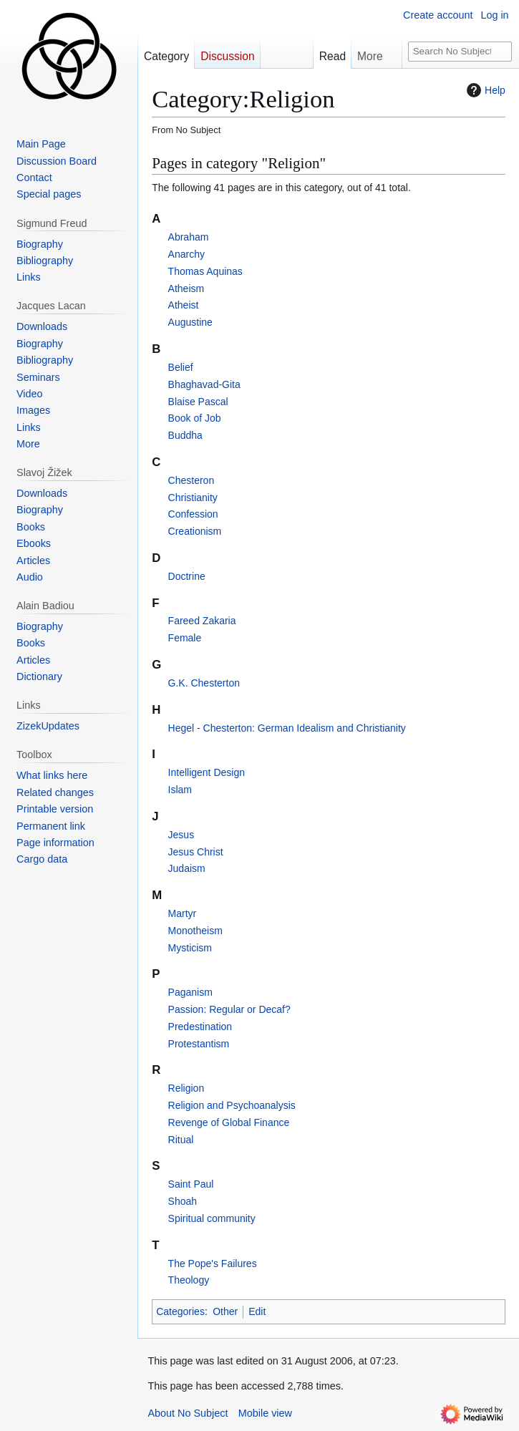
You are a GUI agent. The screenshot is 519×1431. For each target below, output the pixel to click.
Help (484, 90)
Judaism (186, 868)
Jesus (181, 834)
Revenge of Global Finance (229, 1122)
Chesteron (191, 480)
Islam (180, 789)
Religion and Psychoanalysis (232, 1105)
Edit (257, 1311)
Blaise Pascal (198, 401)
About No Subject (187, 1413)
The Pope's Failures (212, 1263)
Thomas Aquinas (205, 271)
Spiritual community (212, 1218)
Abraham (188, 237)
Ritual (181, 1139)
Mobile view (265, 1413)
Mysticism (190, 948)
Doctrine (186, 576)
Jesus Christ (195, 852)
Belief (180, 367)
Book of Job (194, 418)
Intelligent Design (206, 772)
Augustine (190, 322)
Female (185, 638)
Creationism (195, 531)
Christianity (193, 497)
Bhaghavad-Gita (204, 384)
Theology (189, 1280)
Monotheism (195, 930)
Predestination (200, 1026)
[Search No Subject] (460, 52)
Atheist (183, 305)
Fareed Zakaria (202, 620)
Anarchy (186, 254)
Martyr (182, 913)
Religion (186, 1088)
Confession (193, 514)
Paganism (190, 992)
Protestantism (199, 1043)
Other (225, 1311)
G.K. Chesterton (204, 683)
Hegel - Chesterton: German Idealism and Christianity (287, 728)
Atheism (186, 288)
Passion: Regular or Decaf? (229, 1009)
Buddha (185, 435)
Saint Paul (191, 1184)
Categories (180, 1311)
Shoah (182, 1201)
